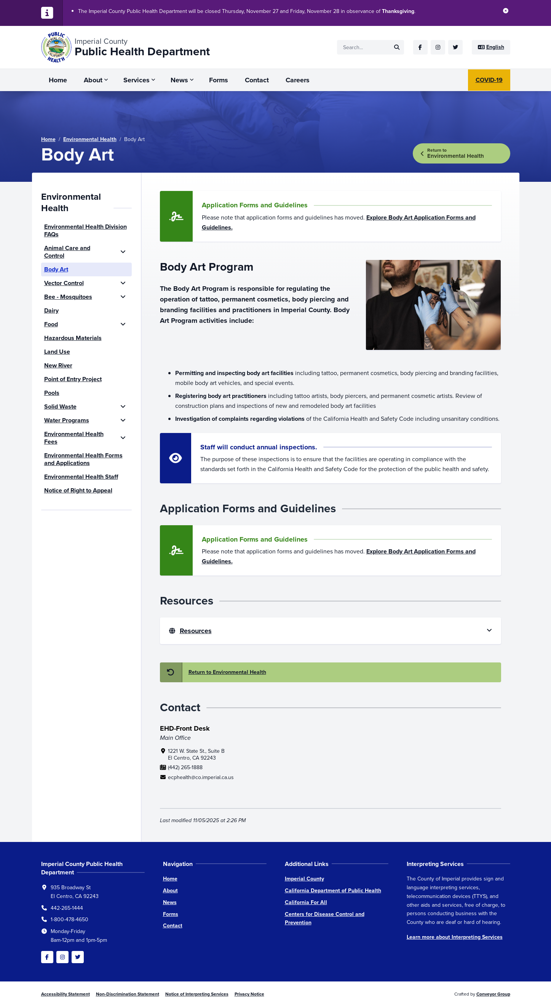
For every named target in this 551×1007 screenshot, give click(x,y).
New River (58, 365)
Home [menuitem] (58, 80)
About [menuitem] (93, 80)
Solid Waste (60, 406)
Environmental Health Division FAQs (85, 230)
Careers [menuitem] (298, 80)
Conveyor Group (493, 994)
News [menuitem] (179, 80)
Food (51, 324)
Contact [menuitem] (257, 80)
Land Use (57, 351)
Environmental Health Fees (74, 438)
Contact (172, 926)
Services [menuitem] (136, 80)
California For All (306, 902)
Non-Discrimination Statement (127, 994)
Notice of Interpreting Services (196, 994)
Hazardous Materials (73, 338)
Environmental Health (90, 139)
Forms (170, 914)
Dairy (51, 310)
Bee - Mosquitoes (68, 296)
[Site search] (370, 47)
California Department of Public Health (333, 891)
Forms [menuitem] (218, 80)
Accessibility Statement (65, 994)
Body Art (56, 269)
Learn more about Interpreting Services (455, 937)
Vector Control (64, 283)
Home (48, 139)
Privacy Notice (249, 994)
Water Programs (66, 420)
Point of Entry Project (73, 379)
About (170, 891)
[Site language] (491, 47)
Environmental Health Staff (81, 476)
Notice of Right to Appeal (78, 490)
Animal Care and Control (67, 252)
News (170, 902)
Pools (51, 392)
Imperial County (304, 879)
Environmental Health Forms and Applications (83, 459)
